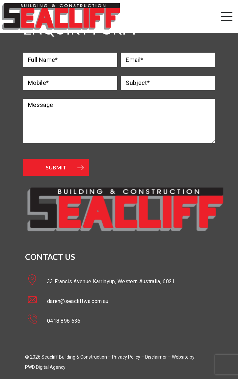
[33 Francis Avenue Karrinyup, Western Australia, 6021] (36, 281)
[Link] (61, 16)
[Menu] (226, 16)
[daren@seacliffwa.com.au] (36, 301)
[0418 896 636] (36, 321)
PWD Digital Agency (45, 367)
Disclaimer (156, 357)
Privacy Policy (126, 357)
